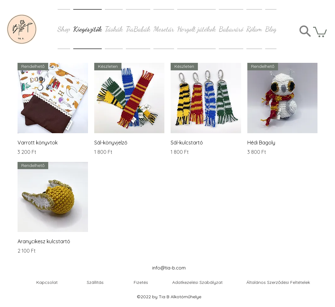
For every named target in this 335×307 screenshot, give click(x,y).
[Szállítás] (95, 282)
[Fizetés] (141, 282)
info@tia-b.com (169, 268)
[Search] (305, 31)
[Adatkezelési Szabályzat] (197, 282)
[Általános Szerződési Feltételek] (278, 282)
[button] (320, 31)
